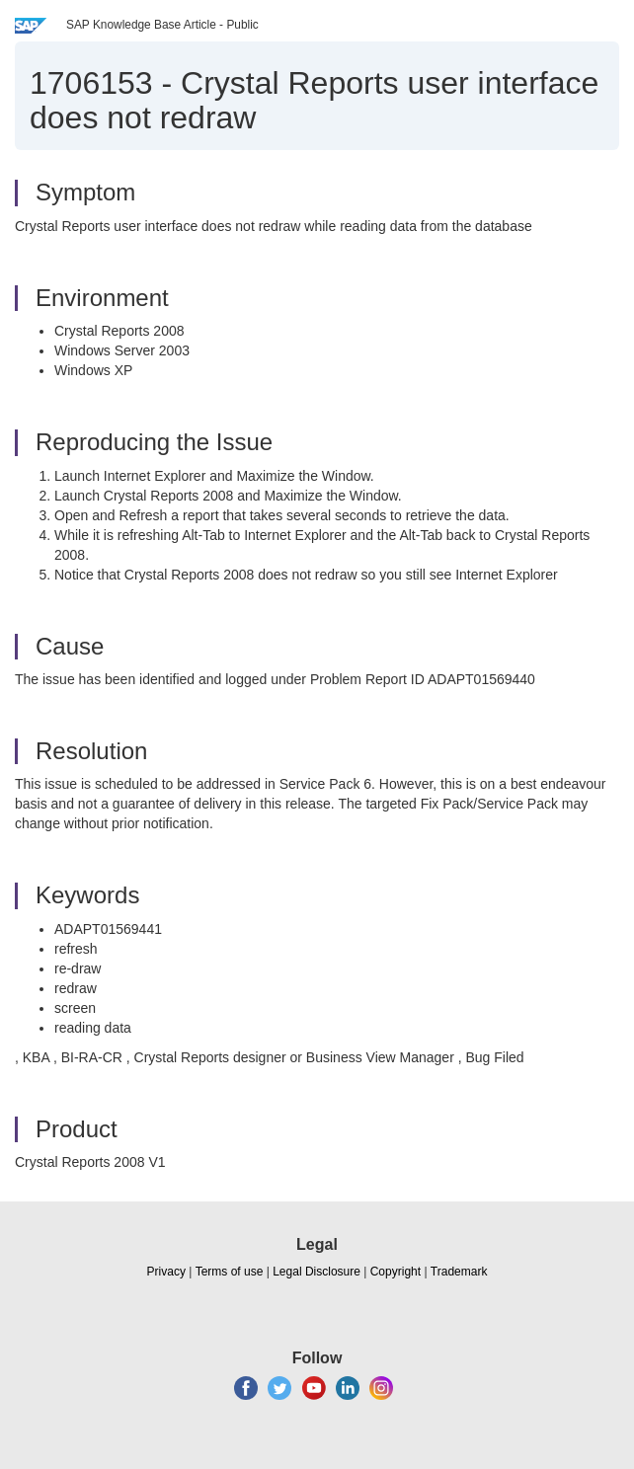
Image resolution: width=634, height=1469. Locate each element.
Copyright (395, 1271)
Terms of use (230, 1271)
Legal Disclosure (316, 1271)
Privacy (166, 1271)
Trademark (459, 1271)
